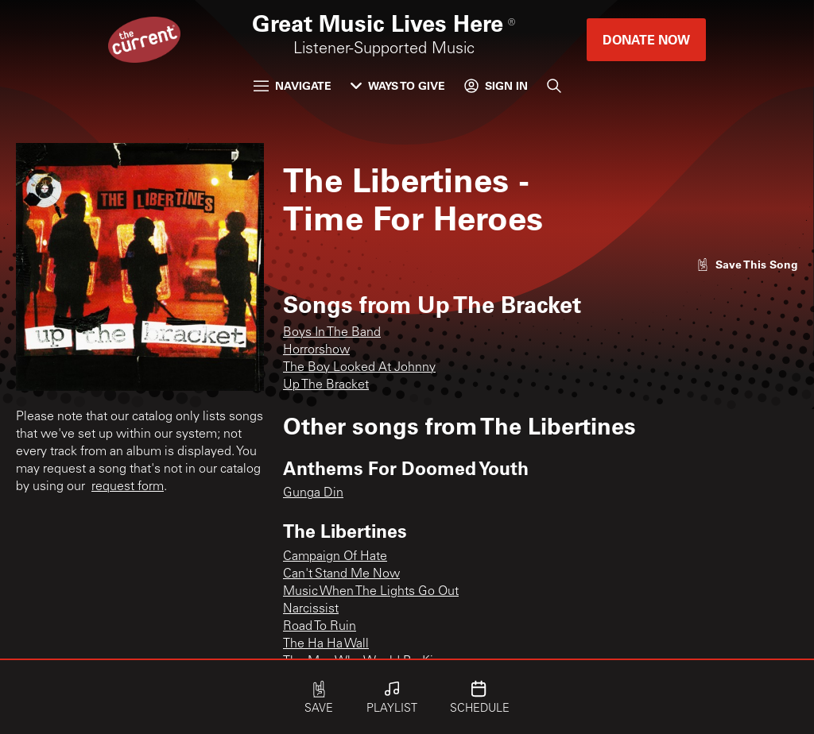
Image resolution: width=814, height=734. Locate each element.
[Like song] (747, 264)
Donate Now (646, 39)
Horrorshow (316, 350)
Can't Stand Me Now (341, 574)
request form (127, 487)
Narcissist (311, 609)
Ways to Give (398, 85)
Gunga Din (313, 493)
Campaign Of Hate (335, 556)
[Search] (554, 85)
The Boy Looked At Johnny (359, 367)
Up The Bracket (326, 385)
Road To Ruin (319, 626)
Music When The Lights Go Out (371, 591)
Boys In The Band (332, 332)
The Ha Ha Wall (326, 644)
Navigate (292, 85)
